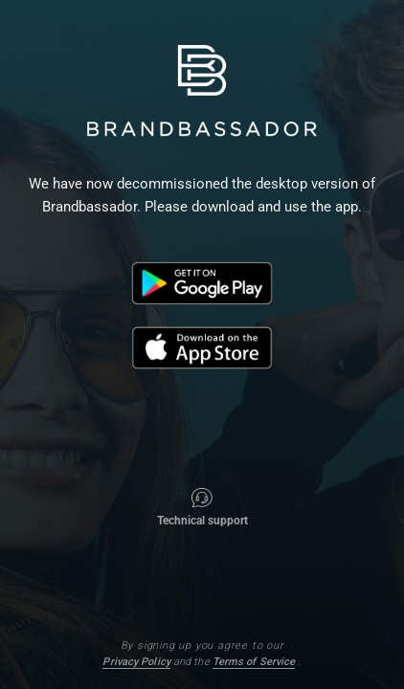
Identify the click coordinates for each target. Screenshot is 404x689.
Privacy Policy (135, 662)
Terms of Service (254, 662)
